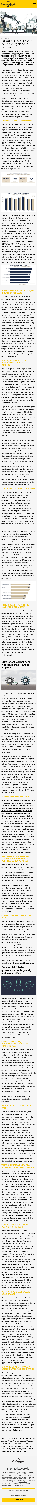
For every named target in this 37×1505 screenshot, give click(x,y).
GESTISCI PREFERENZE (18, 1495)
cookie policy (23, 1482)
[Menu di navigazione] (34, 4)
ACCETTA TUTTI (18, 1500)
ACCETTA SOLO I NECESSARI (18, 1490)
